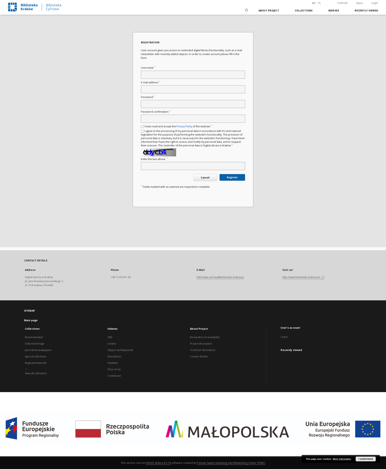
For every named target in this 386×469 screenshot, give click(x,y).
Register (232, 177)
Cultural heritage (34, 343)
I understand (365, 459)
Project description (201, 343)
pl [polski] (319, 3)
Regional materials (35, 363)
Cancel (205, 177)
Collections (304, 10)
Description (114, 356)
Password (148, 97)
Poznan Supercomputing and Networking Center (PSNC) (231, 463)
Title (110, 337)
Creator (112, 343)
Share (359, 3)
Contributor (114, 375)
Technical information (202, 350)
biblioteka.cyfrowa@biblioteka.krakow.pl (220, 277)
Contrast (342, 3)
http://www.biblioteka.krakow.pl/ (303, 277)
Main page (31, 320)
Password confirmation (155, 111)
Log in (284, 336)
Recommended (34, 337)
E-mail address (150, 82)
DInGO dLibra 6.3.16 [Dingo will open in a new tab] (158, 463)
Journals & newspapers (38, 350)
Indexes (333, 10)
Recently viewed (366, 10)
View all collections (36, 373)
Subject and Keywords (120, 350)
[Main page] (246, 10)
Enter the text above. (154, 159)
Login (375, 3)
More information (342, 459)
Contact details (198, 356)
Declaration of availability (205, 337)
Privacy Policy (184, 126)
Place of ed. (114, 369)
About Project (269, 10)
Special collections (35, 356)
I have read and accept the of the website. (178, 126)
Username (148, 67)
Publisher (113, 363)
